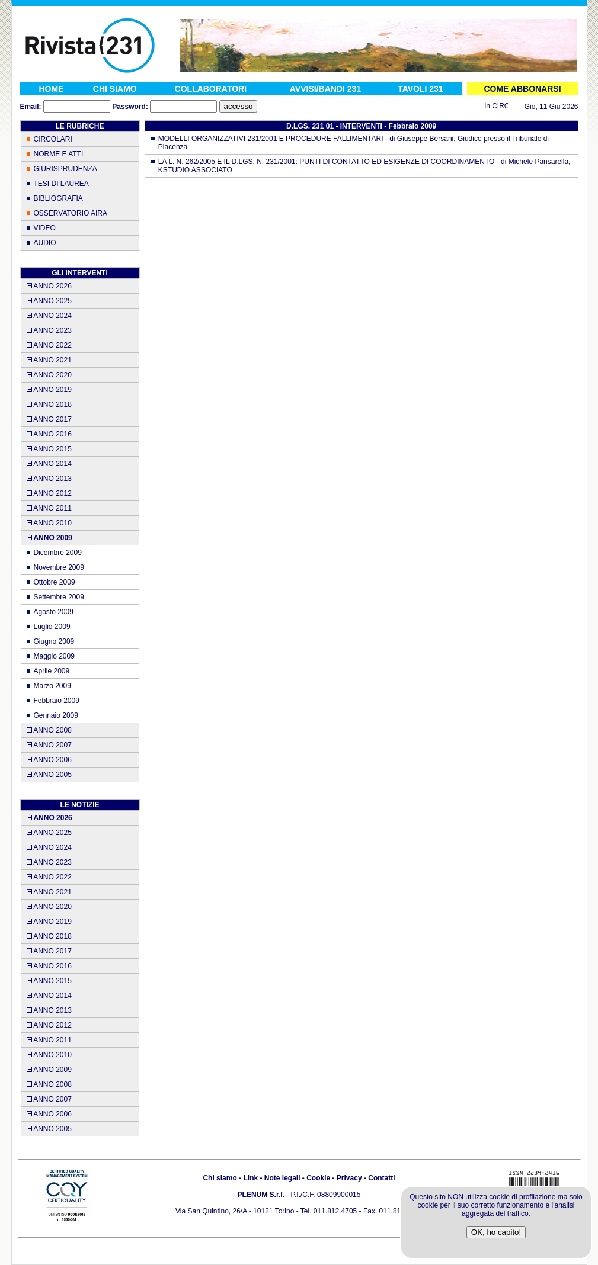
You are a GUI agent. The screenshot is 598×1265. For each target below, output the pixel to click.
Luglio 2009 (52, 626)
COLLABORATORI (211, 89)
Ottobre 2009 (54, 582)
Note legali (282, 1178)
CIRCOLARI (53, 139)
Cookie (318, 1178)
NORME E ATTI (59, 154)
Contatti (381, 1178)
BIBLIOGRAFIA (58, 198)
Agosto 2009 (53, 612)
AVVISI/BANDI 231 (325, 89)
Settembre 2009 (59, 597)
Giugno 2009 (54, 641)
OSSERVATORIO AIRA (70, 213)
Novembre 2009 (59, 567)
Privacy (349, 1178)
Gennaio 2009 (56, 715)
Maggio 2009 (54, 656)
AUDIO (45, 243)
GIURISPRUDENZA (65, 169)
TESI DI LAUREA (61, 183)
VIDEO (45, 228)
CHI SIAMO (115, 89)
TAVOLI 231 (420, 89)
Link (250, 1178)
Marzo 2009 (52, 686)
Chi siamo (219, 1178)
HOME (51, 89)
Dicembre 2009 (58, 552)
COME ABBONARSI (522, 89)
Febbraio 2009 (56, 700)
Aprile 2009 (52, 671)
